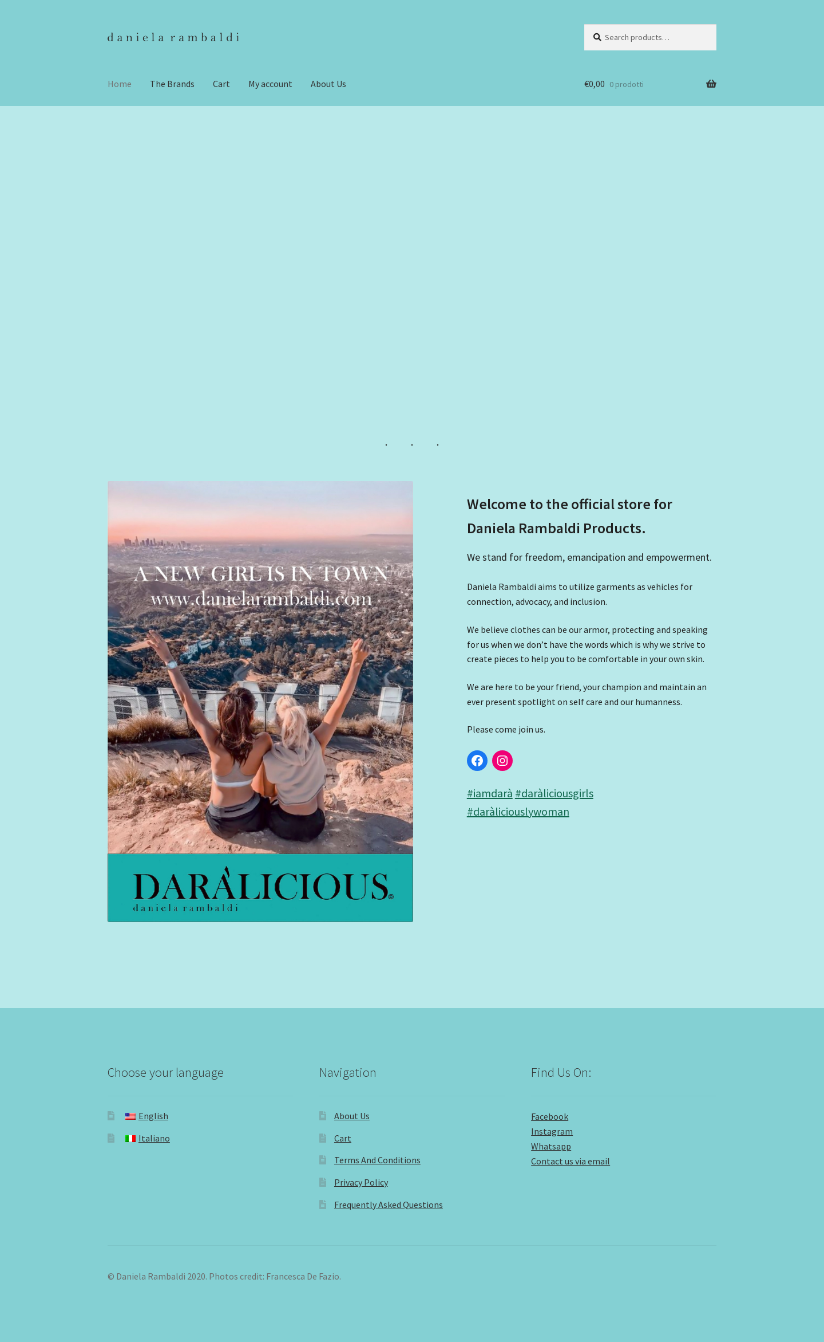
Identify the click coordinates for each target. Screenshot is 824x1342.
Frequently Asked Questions (388, 1204)
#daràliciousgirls (554, 793)
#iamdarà (490, 793)
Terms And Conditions (377, 1160)
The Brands (172, 83)
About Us (328, 83)
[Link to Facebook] (477, 760)
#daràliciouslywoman (518, 811)
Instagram (552, 1131)
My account (270, 83)
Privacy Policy (361, 1182)
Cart (221, 83)
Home (120, 83)
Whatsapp (551, 1146)
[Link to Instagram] (502, 760)
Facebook (549, 1116)
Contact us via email (570, 1161)
